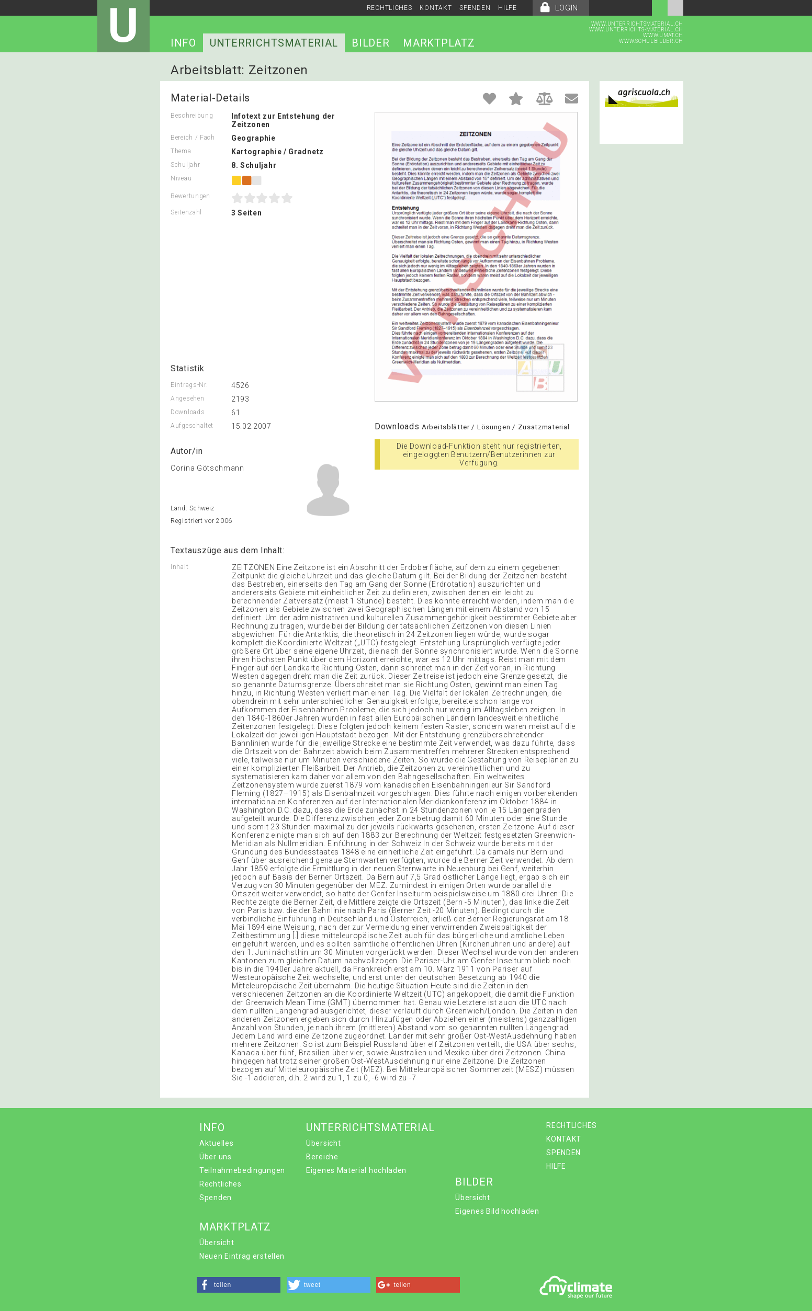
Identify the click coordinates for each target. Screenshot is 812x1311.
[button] (238, 1285)
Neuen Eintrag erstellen (242, 1256)
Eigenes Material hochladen (356, 1170)
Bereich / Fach (193, 137)
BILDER (370, 43)
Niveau (181, 178)
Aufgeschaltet (192, 425)
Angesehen (187, 398)
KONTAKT (436, 8)
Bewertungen (190, 196)
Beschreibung (192, 115)
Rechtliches (220, 1184)
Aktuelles (216, 1143)
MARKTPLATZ (439, 43)
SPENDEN (474, 8)
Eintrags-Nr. (189, 385)
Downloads (188, 412)
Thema (181, 151)
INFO (183, 43)
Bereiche (322, 1157)
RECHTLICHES (389, 8)
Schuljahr (185, 164)
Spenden (215, 1197)
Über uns (215, 1157)
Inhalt (179, 567)
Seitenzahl (186, 212)
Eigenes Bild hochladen (497, 1211)
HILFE (507, 8)
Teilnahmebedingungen (242, 1170)
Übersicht (323, 1143)
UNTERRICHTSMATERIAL (274, 43)
